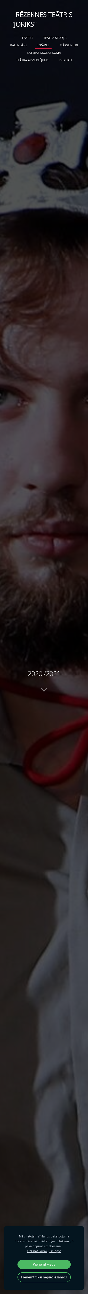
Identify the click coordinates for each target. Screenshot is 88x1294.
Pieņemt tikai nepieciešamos (44, 1277)
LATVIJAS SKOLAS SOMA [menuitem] (44, 53)
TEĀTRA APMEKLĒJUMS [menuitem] (32, 60)
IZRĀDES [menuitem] (43, 45)
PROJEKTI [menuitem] (65, 60)
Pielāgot (55, 1251)
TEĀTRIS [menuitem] (27, 38)
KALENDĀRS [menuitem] (18, 45)
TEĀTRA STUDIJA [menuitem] (54, 38)
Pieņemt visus (44, 1264)
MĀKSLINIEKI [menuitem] (69, 45)
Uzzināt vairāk (37, 1251)
